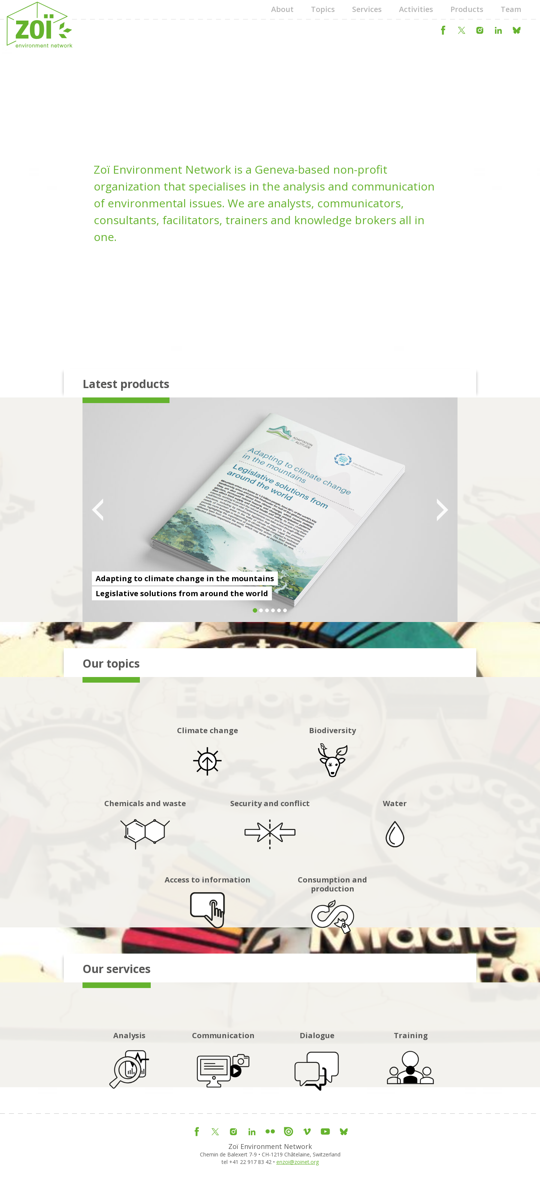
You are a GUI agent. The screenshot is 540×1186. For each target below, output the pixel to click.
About (282, 9)
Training (411, 1062)
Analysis (129, 1062)
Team (511, 9)
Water (395, 831)
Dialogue (317, 1062)
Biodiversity (332, 758)
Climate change (207, 758)
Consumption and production (332, 914)
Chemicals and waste (145, 831)
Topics (323, 9)
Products (466, 9)
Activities (416, 9)
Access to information (207, 910)
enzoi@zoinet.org (297, 1161)
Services (367, 9)
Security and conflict (270, 831)
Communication (223, 1062)
